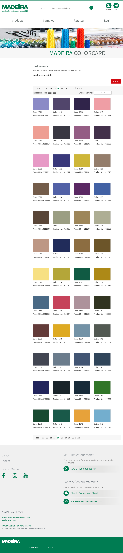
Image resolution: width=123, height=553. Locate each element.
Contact (6, 455)
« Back (37, 88)
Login (107, 21)
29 (69, 88)
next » (79, 437)
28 (66, 88)
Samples (48, 21)
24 (51, 88)
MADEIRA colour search (83, 468)
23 (47, 88)
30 (73, 88)
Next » (79, 88)
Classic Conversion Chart (84, 493)
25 (55, 88)
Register (79, 21)
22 (43, 88)
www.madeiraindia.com (49, 548)
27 (62, 88)
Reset (116, 81)
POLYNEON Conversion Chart (86, 501)
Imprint (6, 460)
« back (37, 437)
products (17, 21)
